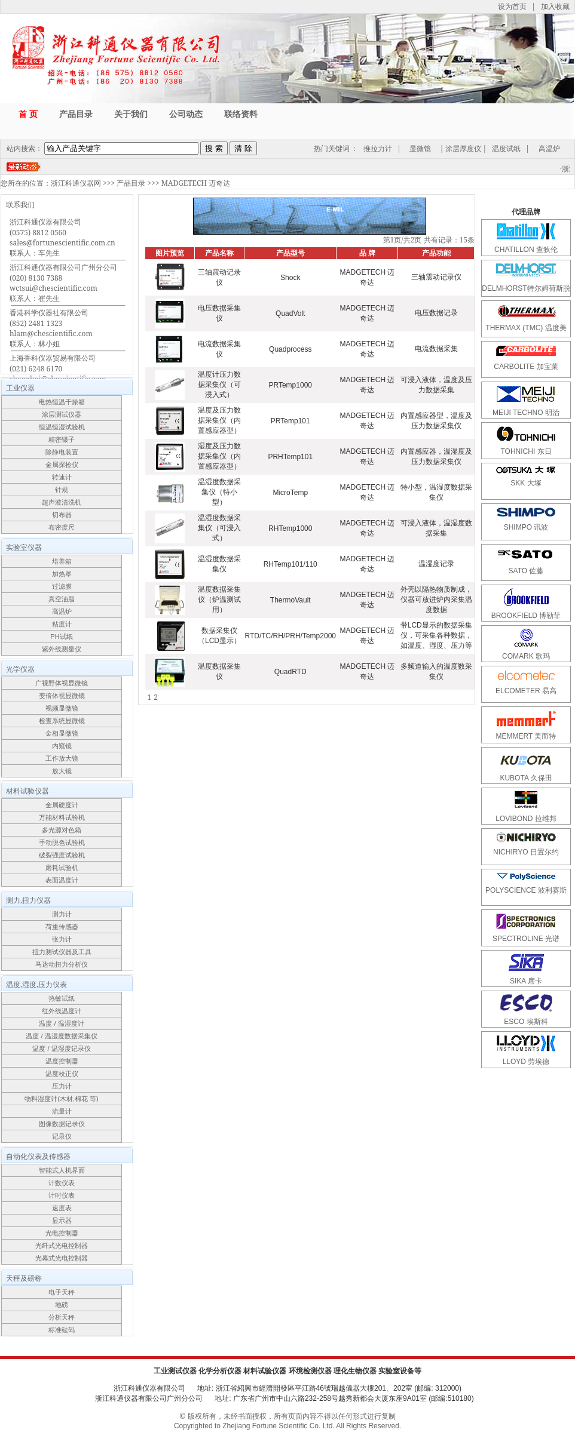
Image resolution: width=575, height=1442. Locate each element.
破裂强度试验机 (62, 855)
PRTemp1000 (290, 385)
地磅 (61, 1304)
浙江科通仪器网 (76, 183)
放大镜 (62, 770)
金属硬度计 (61, 804)
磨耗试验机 (61, 867)
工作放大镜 (61, 758)
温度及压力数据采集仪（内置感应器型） (219, 420)
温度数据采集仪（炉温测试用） (219, 599)
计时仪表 (61, 1195)
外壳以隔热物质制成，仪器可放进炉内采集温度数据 (436, 599)
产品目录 (131, 183)
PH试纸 (61, 636)
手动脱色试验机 (62, 842)
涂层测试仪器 (61, 414)
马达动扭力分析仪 (61, 964)
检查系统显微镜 (62, 720)
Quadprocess (290, 349)
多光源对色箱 (61, 830)
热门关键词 (332, 148)
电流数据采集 (436, 349)
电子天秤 (61, 1292)
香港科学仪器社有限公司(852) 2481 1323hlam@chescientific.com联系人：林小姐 (51, 328)
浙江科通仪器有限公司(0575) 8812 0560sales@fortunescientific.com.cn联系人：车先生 (62, 237)
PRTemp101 (290, 421)
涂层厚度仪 (463, 148)
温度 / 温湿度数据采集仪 (61, 1036)
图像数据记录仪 (62, 1123)
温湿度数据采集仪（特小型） (219, 492)
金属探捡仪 (61, 464)
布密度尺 (61, 527)
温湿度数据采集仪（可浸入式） (219, 528)
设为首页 (512, 6)
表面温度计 (61, 880)
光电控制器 (61, 1233)
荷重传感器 (61, 926)
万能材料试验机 (62, 817)
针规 (61, 489)
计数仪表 (61, 1182)
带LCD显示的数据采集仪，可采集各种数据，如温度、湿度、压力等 (436, 635)
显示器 (62, 1220)
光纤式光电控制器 (61, 1245)
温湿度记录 (436, 563)
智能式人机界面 (62, 1170)
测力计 (62, 914)
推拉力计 (377, 148)
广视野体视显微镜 (61, 683)
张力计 (62, 939)
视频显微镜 (61, 708)
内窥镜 (62, 745)
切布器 (62, 514)
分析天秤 (61, 1317)
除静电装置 (61, 452)
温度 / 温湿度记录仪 (61, 1048)
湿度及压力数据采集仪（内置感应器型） (219, 456)
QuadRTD (290, 672)
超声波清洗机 (61, 502)
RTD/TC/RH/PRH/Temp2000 (290, 636)
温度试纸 (506, 148)
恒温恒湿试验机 (62, 427)
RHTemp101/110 (290, 564)
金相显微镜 (61, 733)
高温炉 (549, 148)
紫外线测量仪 (61, 649)
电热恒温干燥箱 (62, 401)
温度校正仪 (61, 1073)
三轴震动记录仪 (436, 277)
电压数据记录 (436, 313)
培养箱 (62, 561)
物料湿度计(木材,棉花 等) (61, 1098)
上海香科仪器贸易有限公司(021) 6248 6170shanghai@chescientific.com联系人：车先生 (58, 373)
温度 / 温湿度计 (61, 1023)
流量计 (62, 1111)
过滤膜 (62, 586)
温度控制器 (61, 1061)
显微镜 (420, 148)
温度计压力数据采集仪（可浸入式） (219, 384)
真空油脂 (61, 598)
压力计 (62, 1086)
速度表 (62, 1208)
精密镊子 (61, 439)
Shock (290, 277)
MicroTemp (290, 492)
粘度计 (62, 624)
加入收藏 (555, 6)
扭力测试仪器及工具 (61, 951)
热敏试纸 (61, 998)
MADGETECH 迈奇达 (195, 183)
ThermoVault (290, 600)
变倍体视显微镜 (62, 695)
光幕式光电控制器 (61, 1258)
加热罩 (62, 573)
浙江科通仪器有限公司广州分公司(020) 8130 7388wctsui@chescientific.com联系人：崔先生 (63, 282)
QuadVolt (290, 313)
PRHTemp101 (290, 457)
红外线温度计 (61, 1010)
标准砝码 (61, 1329)
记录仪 (62, 1136)
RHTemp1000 (290, 528)
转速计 (62, 477)
